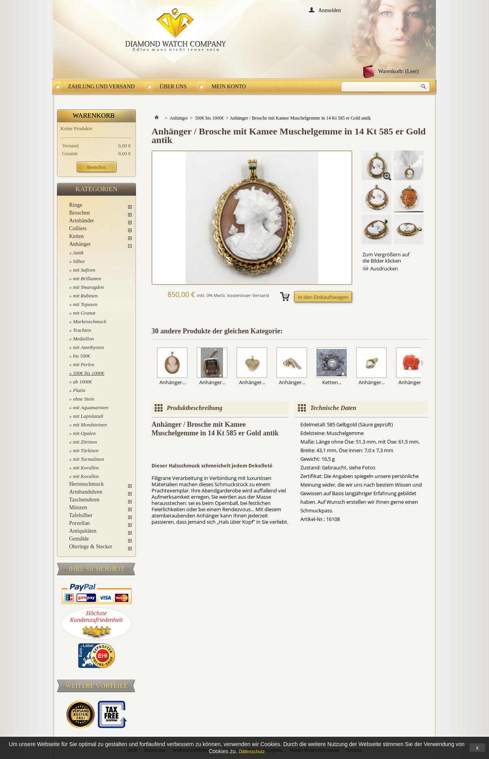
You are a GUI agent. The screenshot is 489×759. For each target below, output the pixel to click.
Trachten (82, 330)
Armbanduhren (85, 492)
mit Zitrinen (85, 442)
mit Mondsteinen (90, 425)
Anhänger (80, 244)
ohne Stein (84, 399)
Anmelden (329, 10)
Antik (78, 253)
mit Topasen (85, 304)
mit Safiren (84, 270)
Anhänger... (172, 382)
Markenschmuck (89, 321)
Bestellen (96, 167)
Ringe (75, 205)
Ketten (76, 236)
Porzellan (79, 523)
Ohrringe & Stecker (90, 547)
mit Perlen (84, 364)
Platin (79, 390)
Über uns (173, 87)
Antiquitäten (82, 531)
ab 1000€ (82, 382)
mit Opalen (84, 433)
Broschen (79, 213)
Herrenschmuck (86, 484)
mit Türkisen (85, 450)
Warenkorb (94, 115)
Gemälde (79, 539)
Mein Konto (229, 87)
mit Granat (84, 313)
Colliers (77, 228)
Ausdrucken (384, 268)
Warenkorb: (398, 71)
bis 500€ (81, 356)
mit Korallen (86, 468)
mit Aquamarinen (90, 407)
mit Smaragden (88, 287)
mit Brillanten (87, 278)
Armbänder (81, 221)
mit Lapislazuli (88, 416)
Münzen (78, 507)
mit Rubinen (85, 296)
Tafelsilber (81, 515)
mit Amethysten (88, 347)
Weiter (422, 362)
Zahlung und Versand (101, 87)
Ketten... (331, 382)
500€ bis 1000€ (88, 373)
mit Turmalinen (88, 459)
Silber (79, 261)
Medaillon (83, 339)
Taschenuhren (84, 500)
